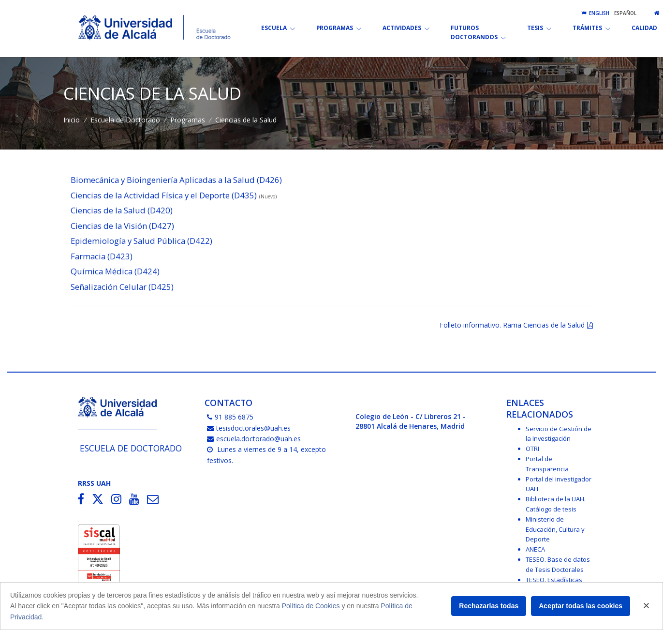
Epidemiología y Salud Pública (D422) (141, 240)
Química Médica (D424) (115, 271)
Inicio (71, 119)
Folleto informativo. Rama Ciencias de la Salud (512, 325)
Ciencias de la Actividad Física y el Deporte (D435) (164, 195)
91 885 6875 (230, 416)
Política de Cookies (311, 606)
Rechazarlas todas (488, 606)
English (595, 13)
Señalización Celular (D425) (122, 286)
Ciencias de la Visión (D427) (122, 225)
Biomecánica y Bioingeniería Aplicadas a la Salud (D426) (176, 179)
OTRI (532, 448)
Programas (187, 119)
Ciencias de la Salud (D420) (122, 210)
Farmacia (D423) (102, 256)
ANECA (535, 549)
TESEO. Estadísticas (554, 579)
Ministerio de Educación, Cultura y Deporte (555, 529)
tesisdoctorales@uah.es (249, 428)
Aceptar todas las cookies (580, 606)
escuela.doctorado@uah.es (254, 438)
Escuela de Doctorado (125, 119)
